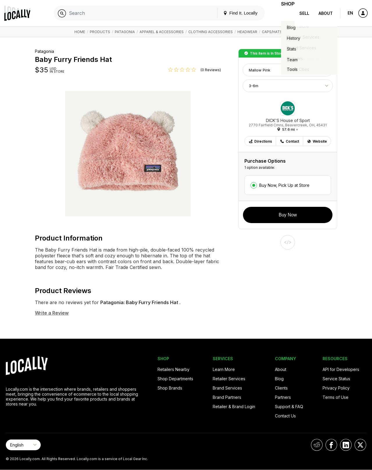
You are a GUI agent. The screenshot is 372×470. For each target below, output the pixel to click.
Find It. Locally (233, 12)
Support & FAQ (289, 406)
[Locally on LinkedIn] (346, 445)
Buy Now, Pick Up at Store (284, 185)
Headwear (247, 32)
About (326, 13)
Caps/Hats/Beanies (280, 32)
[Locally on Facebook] (331, 445)
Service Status (336, 378)
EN (350, 12)
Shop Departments (175, 378)
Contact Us (285, 415)
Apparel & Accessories (162, 32)
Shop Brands (170, 387)
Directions (260, 141)
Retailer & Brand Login (234, 406)
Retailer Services (229, 378)
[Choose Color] (288, 70)
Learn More (224, 369)
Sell (304, 13)
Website (317, 141)
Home (79, 32)
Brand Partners (227, 397)
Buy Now (288, 214)
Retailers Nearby (173, 369)
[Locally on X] (360, 445)
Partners (283, 397)
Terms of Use (335, 397)
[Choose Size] (288, 85)
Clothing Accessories (210, 32)
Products (100, 32)
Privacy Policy (336, 387)
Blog (279, 378)
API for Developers (341, 369)
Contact (289, 141)
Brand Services (227, 387)
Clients (281, 387)
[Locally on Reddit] (317, 445)
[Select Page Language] (23, 444)
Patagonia (125, 32)
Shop (284, 13)
